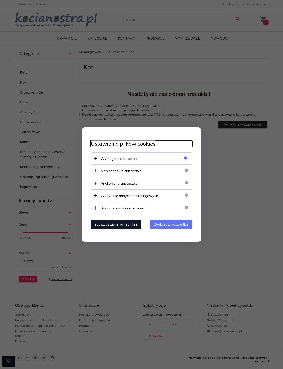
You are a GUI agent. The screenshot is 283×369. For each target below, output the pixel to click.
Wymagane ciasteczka (119, 158)
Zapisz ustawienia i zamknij (116, 224)
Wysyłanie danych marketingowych (129, 195)
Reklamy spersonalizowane (122, 208)
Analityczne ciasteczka (119, 183)
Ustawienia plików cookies (123, 143)
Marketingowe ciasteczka (121, 170)
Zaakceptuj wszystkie (171, 224)
